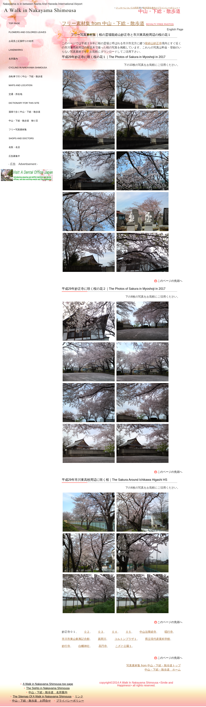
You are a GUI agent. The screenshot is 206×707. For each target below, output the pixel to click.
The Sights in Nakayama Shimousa (48, 688)
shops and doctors (21, 138)
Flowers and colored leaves (27, 32)
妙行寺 (66, 646)
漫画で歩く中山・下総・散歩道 (24, 112)
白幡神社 (84, 646)
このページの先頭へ (169, 280)
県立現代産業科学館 (157, 638)
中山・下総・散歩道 (58, 10)
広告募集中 (14, 156)
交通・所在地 (15, 94)
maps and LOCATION (20, 85)
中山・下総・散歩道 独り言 (23, 120)
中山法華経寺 (148, 631)
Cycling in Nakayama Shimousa (28, 67)
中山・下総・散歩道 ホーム (163, 669)
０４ (114, 631)
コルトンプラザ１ (126, 638)
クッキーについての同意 (127, 8)
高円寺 (103, 646)
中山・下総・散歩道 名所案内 (47, 692)
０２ (87, 631)
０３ (100, 631)
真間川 (102, 638)
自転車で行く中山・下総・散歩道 (26, 76)
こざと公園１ (123, 646)
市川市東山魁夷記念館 (76, 638)
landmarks (16, 50)
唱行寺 (169, 631)
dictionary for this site (24, 103)
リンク (79, 696)
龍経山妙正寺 (153, 43)
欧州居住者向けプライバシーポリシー (160, 8)
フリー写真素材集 (19, 129)
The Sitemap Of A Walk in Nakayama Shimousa (42, 696)
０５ (128, 631)
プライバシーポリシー (70, 700)
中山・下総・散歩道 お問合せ (31, 700)
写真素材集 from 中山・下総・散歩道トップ (153, 665)
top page (14, 23)
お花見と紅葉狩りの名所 (21, 41)
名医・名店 (14, 147)
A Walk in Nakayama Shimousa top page (48, 684)
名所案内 (13, 58)
